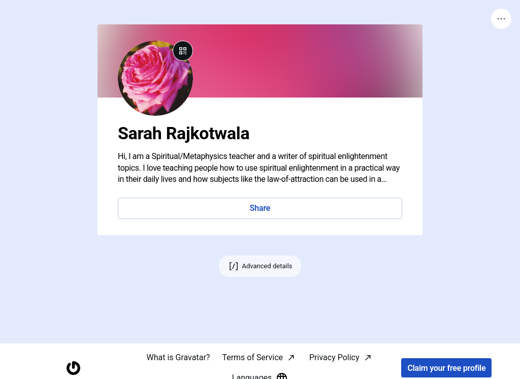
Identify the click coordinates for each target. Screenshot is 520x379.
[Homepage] (73, 368)
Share (260, 208)
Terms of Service (252, 357)
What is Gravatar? (178, 357)
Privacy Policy (334, 357)
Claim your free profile (446, 368)
